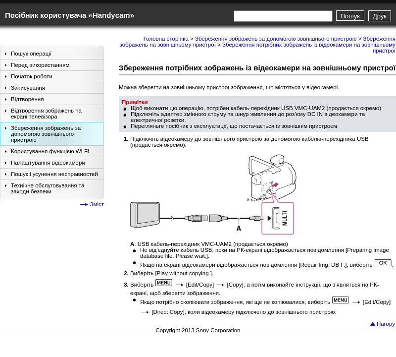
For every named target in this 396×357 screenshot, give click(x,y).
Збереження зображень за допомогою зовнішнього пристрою (275, 39)
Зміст (97, 204)
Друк (380, 16)
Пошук (350, 16)
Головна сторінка (166, 39)
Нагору (386, 324)
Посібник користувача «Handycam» (69, 15)
